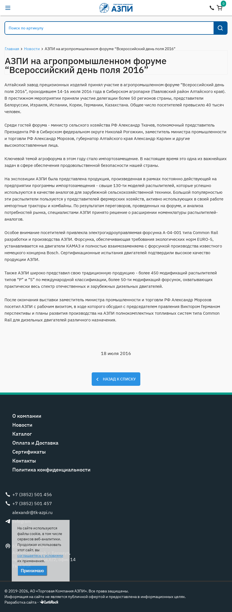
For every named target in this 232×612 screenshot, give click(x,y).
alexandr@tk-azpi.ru (19, 7)
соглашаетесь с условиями (40, 555)
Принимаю (32, 570)
